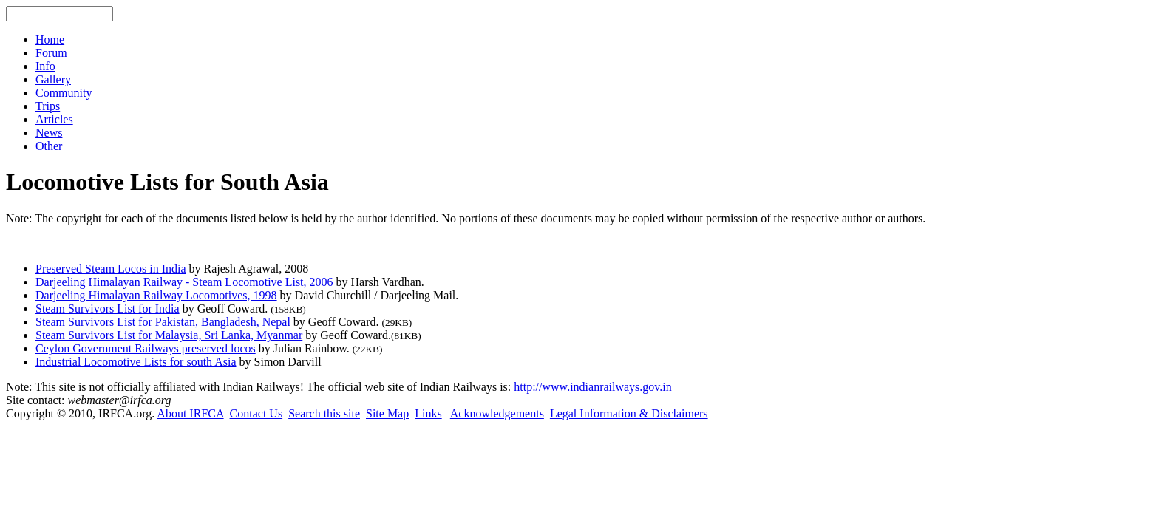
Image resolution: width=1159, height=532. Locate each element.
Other (48, 146)
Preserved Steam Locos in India (110, 268)
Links (428, 413)
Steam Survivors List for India (107, 308)
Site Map (387, 413)
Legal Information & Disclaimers (629, 413)
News (48, 132)
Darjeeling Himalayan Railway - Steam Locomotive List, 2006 (184, 282)
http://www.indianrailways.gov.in (592, 387)
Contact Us (256, 413)
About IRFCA (190, 413)
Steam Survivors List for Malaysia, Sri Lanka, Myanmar (168, 335)
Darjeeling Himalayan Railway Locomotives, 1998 (156, 295)
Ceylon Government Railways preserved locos (145, 348)
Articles (54, 119)
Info (45, 66)
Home (49, 39)
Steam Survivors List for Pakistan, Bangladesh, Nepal (162, 322)
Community (63, 92)
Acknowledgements (497, 413)
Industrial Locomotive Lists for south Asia (136, 361)
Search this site (324, 413)
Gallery (53, 79)
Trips (47, 106)
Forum (51, 53)
